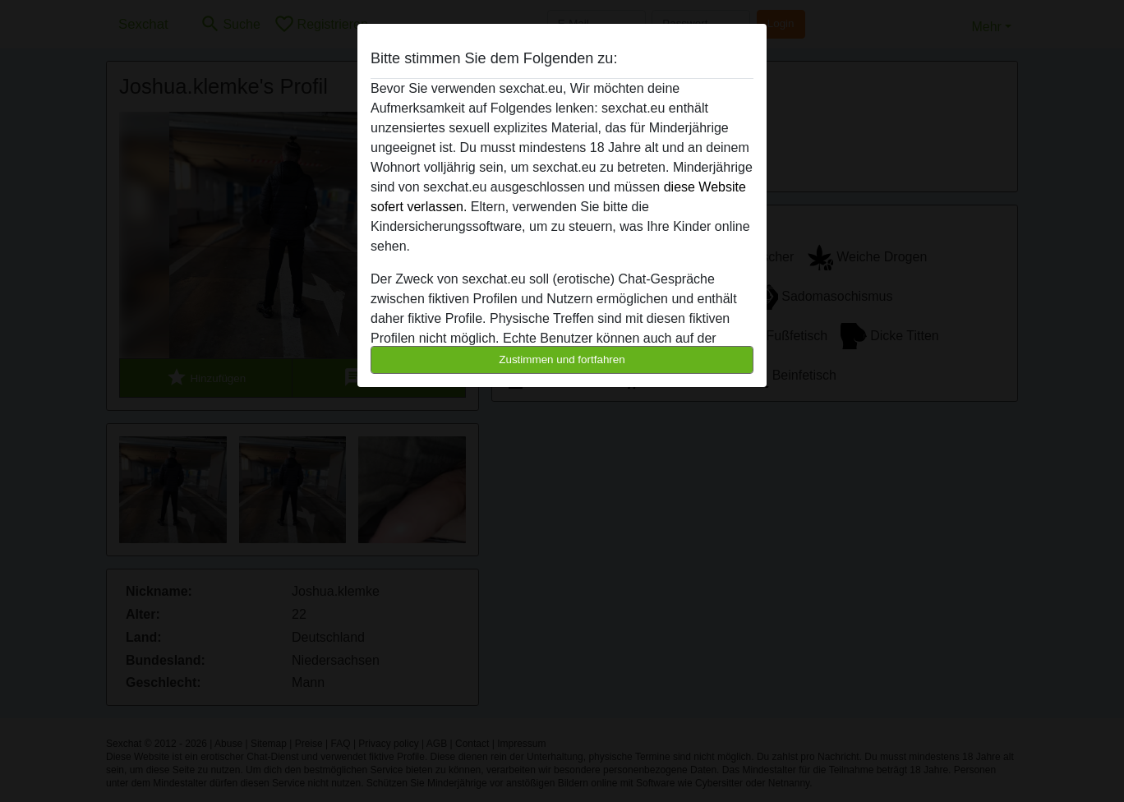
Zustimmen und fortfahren (562, 359)
